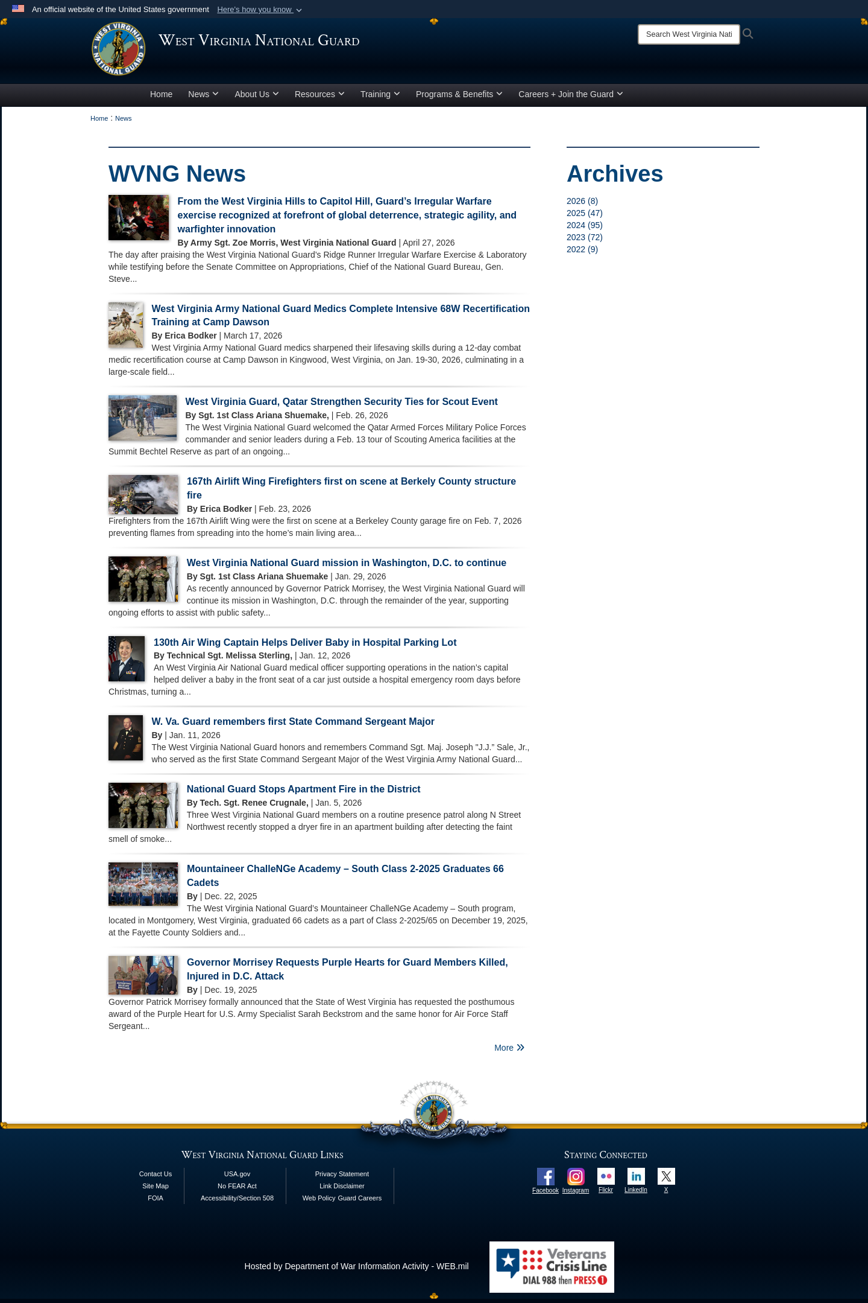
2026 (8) (582, 205)
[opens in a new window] (546, 1180)
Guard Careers (360, 1202)
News (203, 98)
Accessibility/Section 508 (237, 1202)
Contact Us (155, 1178)
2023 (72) (585, 241)
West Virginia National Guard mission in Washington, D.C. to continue (346, 567)
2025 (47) (585, 217)
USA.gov (237, 1178)
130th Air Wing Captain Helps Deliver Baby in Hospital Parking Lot (305, 647)
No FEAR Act (237, 1190)
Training (380, 98)
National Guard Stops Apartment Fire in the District (304, 794)
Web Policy (319, 1202)
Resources (320, 98)
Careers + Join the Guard (570, 98)
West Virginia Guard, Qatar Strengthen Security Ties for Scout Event (342, 406)
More (509, 1052)
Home (161, 98)
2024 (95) (585, 229)
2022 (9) (582, 253)
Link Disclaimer (342, 1190)
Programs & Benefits (459, 98)
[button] (260, 10)
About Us (256, 98)
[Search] (689, 34)
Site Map (155, 1190)
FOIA (155, 1202)
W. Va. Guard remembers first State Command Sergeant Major (293, 726)
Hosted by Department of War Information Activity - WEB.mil (357, 1270)
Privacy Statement (342, 1178)
